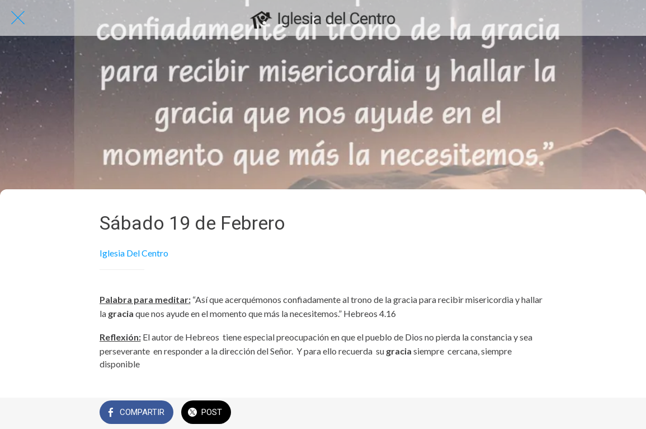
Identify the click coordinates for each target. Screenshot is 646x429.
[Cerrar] (18, 18)
